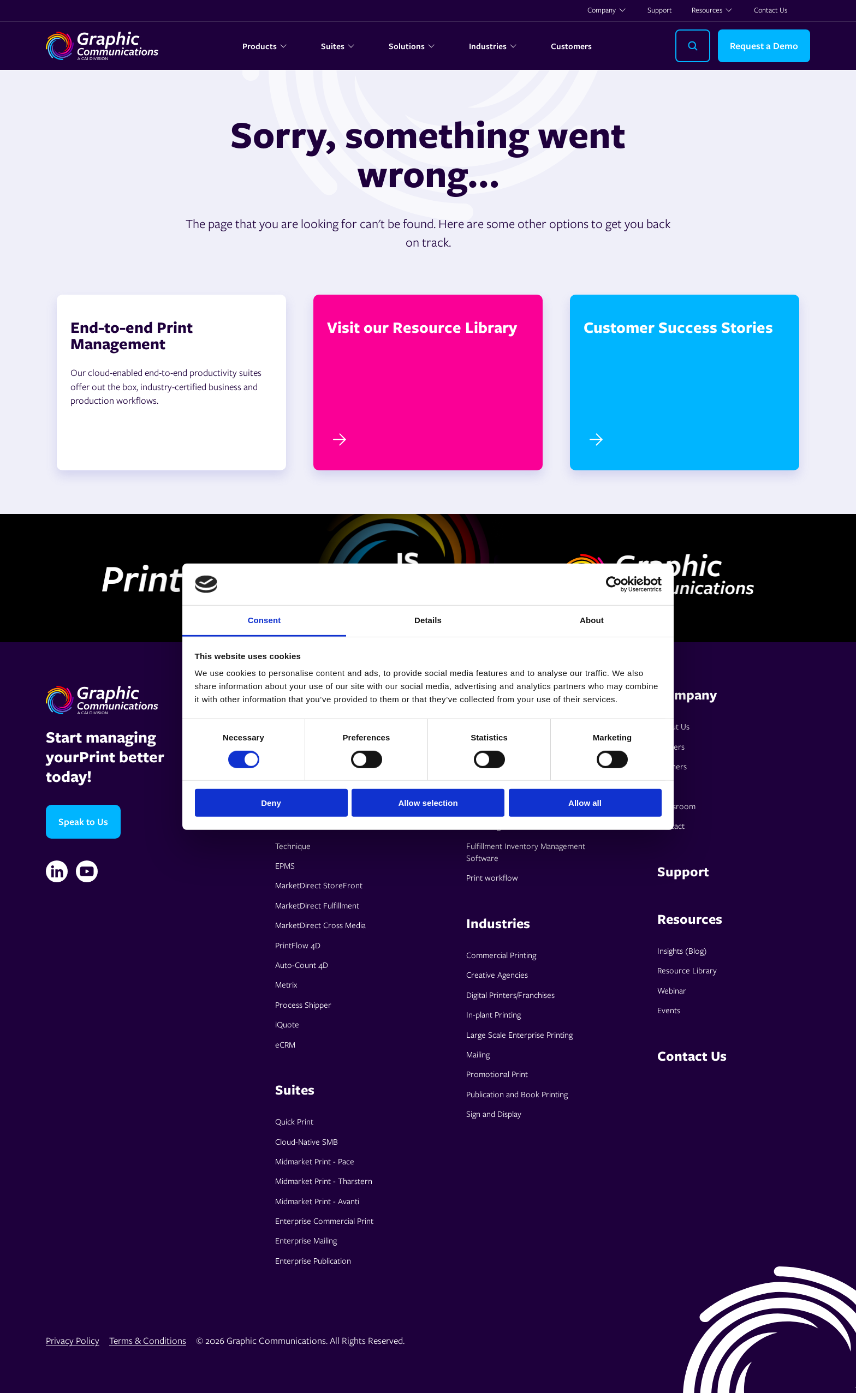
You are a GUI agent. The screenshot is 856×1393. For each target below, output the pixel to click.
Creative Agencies (497, 974)
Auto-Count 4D (301, 964)
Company (607, 10)
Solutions (412, 45)
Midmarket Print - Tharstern (323, 1180)
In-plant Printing (493, 1014)
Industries (493, 45)
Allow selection (427, 803)
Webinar (671, 990)
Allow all (585, 803)
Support (659, 10)
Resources (712, 10)
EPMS (285, 865)
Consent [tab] (264, 620)
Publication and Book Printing (517, 1094)
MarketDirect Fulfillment (317, 905)
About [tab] (592, 620)
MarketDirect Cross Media (320, 924)
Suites (338, 45)
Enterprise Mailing (306, 1240)
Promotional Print (497, 1073)
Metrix (286, 984)
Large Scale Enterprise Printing (519, 1034)
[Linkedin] (57, 871)
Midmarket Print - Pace (314, 1161)
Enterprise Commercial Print (324, 1220)
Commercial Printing (501, 954)
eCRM (285, 1044)
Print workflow (492, 877)
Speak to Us (83, 821)
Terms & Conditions (147, 1340)
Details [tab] (428, 620)
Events (668, 1010)
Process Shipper (303, 1004)
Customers (571, 45)
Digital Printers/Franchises (510, 994)
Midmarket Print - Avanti (317, 1200)
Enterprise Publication (313, 1260)
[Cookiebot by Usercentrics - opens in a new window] (614, 584)
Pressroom (676, 805)
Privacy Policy (72, 1340)
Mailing (478, 1054)
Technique (293, 845)
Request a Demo (764, 45)
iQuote (287, 1024)
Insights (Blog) (682, 950)
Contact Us (770, 10)
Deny (271, 803)
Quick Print (294, 1121)
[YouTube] (87, 871)
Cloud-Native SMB (306, 1141)
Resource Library (687, 970)
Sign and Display (493, 1113)
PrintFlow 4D (297, 945)
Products (265, 45)
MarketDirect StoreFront (318, 885)
